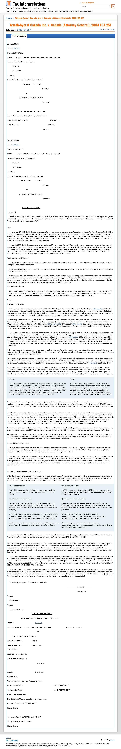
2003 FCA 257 (24, 29)
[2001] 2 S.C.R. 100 (54, 324)
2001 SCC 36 (77, 324)
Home (8, 11)
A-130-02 (16, 48)
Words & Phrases (46, 11)
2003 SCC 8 (93, 363)
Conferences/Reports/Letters (67, 11)
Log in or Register (87, 3)
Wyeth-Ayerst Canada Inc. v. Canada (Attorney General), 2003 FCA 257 (49, 18)
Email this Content (107, 29)
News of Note (17, 11)
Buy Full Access (86, 11)
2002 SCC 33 (73, 337)
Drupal (112, 740)
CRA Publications (31, 11)
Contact (8, 738)
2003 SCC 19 (97, 309)
